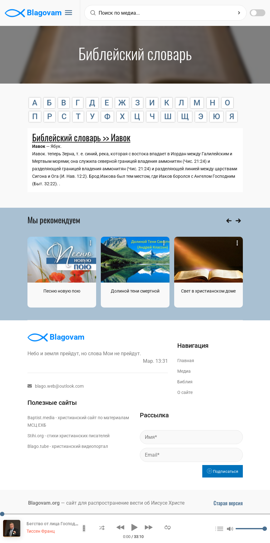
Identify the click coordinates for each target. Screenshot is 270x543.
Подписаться (222, 471)
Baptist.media (41, 417)
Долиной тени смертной (135, 290)
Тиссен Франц (41, 531)
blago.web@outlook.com (55, 386)
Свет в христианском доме (208, 290)
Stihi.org (35, 435)
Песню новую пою (61, 290)
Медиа (184, 371)
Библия (185, 381)
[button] (102, 527)
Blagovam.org (44, 503)
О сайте (185, 392)
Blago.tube (38, 446)
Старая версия (228, 503)
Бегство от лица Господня (53, 523)
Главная (185, 360)
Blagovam (33, 13)
